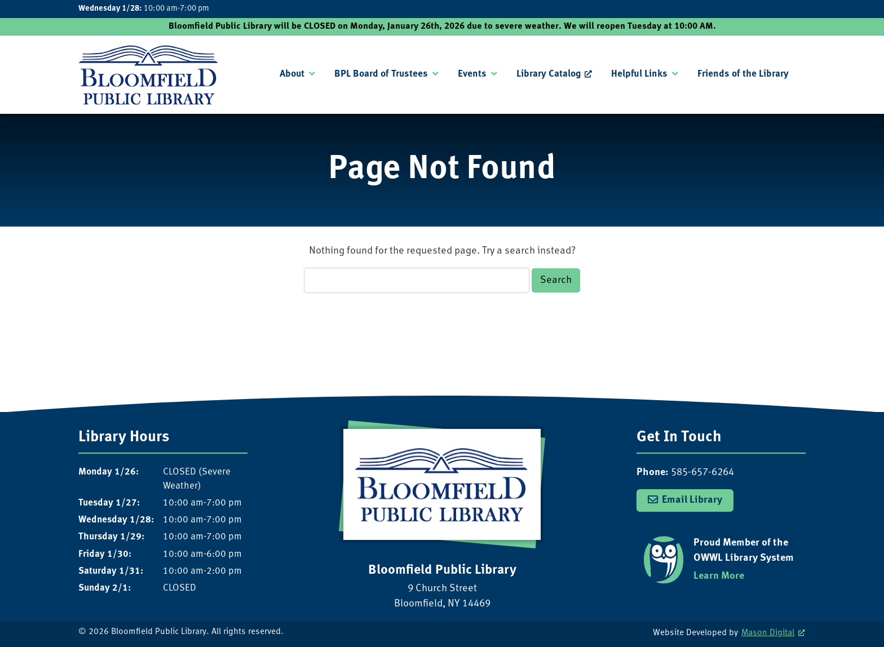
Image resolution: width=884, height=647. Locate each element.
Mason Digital (767, 633)
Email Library (692, 500)
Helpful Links (639, 74)
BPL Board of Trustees (381, 74)
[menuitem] (297, 74)
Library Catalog (548, 74)
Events (472, 74)
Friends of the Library (743, 74)
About (292, 74)
